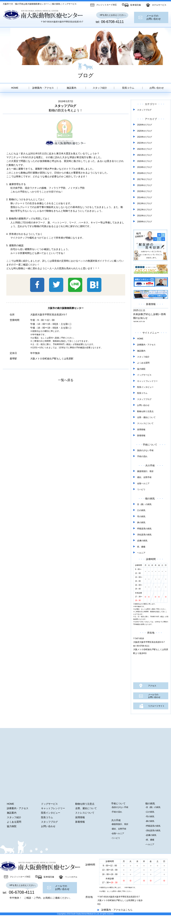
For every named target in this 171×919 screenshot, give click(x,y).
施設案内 (71, 87)
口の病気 (141, 510)
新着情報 (141, 435)
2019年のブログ (144, 167)
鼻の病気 (141, 522)
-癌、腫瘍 (149, 840)
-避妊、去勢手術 (118, 829)
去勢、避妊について (86, 808)
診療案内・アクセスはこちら (117, 909)
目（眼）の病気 (144, 504)
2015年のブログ (144, 191)
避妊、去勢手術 (144, 477)
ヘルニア (141, 553)
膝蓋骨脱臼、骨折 (145, 471)
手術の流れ (142, 456)
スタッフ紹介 (100, 87)
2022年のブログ (144, 149)
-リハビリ (115, 838)
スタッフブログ (144, 110)
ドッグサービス (144, 375)
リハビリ (141, 489)
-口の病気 (149, 812)
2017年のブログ (144, 179)
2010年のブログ (144, 215)
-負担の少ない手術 (119, 807)
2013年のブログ (144, 203)
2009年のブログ (144, 221)
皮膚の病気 (142, 540)
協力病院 (141, 369)
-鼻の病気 (149, 821)
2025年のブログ (144, 131)
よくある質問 (143, 363)
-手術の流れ (116, 812)
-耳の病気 (149, 816)
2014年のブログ (144, 197)
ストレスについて (145, 423)
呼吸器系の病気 (144, 528)
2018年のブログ (144, 173)
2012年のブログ (144, 209)
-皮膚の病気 (150, 835)
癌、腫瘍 (141, 547)
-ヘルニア (149, 844)
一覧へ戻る (65, 380)
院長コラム (128, 87)
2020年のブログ (144, 161)
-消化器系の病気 (152, 830)
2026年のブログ (144, 125)
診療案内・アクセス (43, 87)
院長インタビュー (145, 387)
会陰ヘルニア (143, 483)
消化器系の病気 (144, 534)
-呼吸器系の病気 (152, 826)
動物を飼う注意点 (145, 411)
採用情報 (141, 429)
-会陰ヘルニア (117, 833)
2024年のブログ (144, 137)
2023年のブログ (144, 143)
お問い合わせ (156, 87)
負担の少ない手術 (145, 450)
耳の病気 (141, 516)
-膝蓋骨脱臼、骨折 (119, 824)
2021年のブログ (144, 155)
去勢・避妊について (146, 417)
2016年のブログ (144, 185)
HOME (14, 87)
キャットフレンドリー (147, 381)
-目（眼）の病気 (152, 807)
